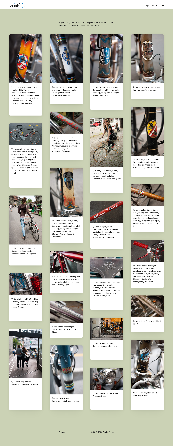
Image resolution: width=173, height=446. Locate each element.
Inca (24, 93)
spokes (14, 168)
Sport (72, 22)
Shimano (15, 101)
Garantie (26, 90)
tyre (18, 170)
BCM (62, 87)
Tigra (61, 25)
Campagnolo (57, 140)
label (13, 95)
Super (68, 148)
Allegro (75, 25)
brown (115, 87)
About (154, 5)
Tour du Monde (151, 90)
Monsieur (34, 384)
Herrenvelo (16, 93)
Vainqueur (56, 151)
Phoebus (96, 396)
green (113, 173)
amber (143, 210)
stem (157, 167)
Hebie (67, 93)
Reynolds (137, 223)
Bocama (68, 87)
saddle (28, 98)
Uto (149, 279)
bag (103, 171)
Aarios (103, 87)
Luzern (17, 382)
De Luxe (81, 22)
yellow (34, 170)
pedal (37, 95)
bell (22, 149)
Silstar (22, 101)
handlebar (73, 140)
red (118, 232)
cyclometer (113, 229)
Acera (144, 265)
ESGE (19, 90)
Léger (19, 160)
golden (61, 93)
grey (65, 140)
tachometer (97, 237)
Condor (82, 25)
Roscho (30, 304)
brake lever (70, 138)
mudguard (29, 95)
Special (61, 148)
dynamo (23, 154)
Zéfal (13, 173)
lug (22, 95)
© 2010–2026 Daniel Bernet (102, 432)
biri (142, 159)
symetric (15, 103)
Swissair (20, 307)
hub (37, 157)
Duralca (96, 90)
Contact (62, 432)
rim (28, 162)
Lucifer (30, 251)
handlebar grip (58, 143)
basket (108, 171)
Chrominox (153, 213)
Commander (138, 162)
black (22, 87)
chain (34, 87)
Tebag (69, 234)
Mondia (67, 25)
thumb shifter (108, 237)
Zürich (16, 87)
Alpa (143, 321)
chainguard (56, 90)
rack (22, 98)
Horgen (17, 149)
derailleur (15, 154)
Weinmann (29, 103)
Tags (147, 5)
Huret (150, 273)
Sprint (28, 101)
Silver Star (149, 167)
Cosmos (66, 90)
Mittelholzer (106, 179)
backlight (23, 248)
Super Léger (64, 22)
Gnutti (54, 93)
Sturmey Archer (59, 234)
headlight (104, 90)
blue (69, 221)
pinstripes (15, 98)
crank (13, 90)
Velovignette (31, 254)
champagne (69, 327)
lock (18, 95)
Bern (56, 87)
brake (28, 87)
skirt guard (116, 179)
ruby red (140, 90)
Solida (64, 231)
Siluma (95, 95)
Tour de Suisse (92, 25)
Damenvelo (145, 87)
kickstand (31, 93)
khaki (153, 87)
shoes (22, 254)
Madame (96, 179)
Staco (54, 332)
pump (23, 162)
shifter (34, 98)
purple (73, 329)
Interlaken (58, 327)
